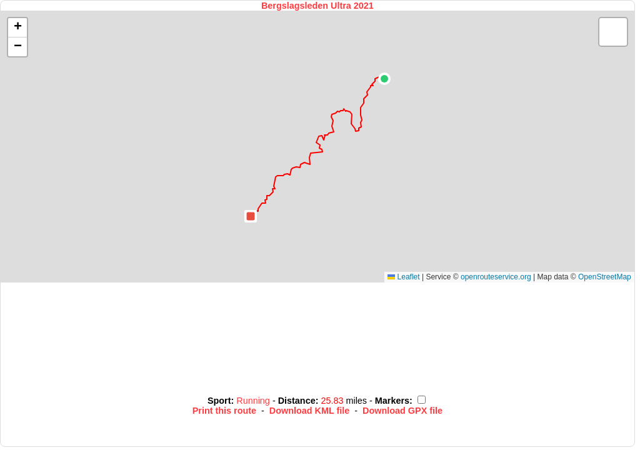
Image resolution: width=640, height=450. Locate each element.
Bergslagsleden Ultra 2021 (317, 6)
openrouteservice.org (496, 276)
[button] (384, 78)
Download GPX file (402, 411)
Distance (297, 401)
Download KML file (309, 411)
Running (254, 401)
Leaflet (403, 276)
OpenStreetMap (604, 276)
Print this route (224, 411)
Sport (219, 401)
